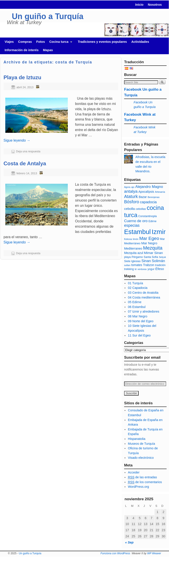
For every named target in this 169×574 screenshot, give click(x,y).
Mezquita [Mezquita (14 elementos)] (152, 248)
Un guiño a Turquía (47, 16)
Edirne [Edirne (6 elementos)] (152, 221)
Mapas (48, 50)
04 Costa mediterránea (144, 297)
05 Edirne (134, 302)
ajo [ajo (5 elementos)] (132, 187)
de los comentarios (145, 482)
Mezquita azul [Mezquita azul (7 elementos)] (133, 253)
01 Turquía (135, 283)
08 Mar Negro (137, 316)
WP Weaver (154, 553)
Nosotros (155, 4)
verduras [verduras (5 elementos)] (142, 269)
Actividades (140, 41)
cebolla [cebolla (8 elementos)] (129, 209)
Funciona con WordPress (115, 553)
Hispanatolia (136, 439)
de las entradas (142, 477)
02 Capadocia (137, 288)
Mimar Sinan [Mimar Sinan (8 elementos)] (153, 253)
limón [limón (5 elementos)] (135, 239)
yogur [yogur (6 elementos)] (150, 269)
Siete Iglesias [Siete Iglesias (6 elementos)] (132, 261)
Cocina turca (59, 43)
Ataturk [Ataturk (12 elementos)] (131, 196)
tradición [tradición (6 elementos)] (160, 265)
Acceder (134, 472)
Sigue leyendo (17, 140)
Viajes (9, 41)
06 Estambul (136, 307)
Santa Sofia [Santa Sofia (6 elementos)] (151, 257)
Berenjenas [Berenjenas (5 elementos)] (154, 197)
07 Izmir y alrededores (143, 311)
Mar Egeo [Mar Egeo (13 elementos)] (149, 238)
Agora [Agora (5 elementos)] (127, 187)
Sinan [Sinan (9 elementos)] (146, 261)
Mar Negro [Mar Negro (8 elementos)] (149, 243)
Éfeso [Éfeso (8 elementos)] (159, 269)
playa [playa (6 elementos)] (127, 257)
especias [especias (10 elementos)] (132, 225)
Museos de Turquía (141, 443)
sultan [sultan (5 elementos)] (127, 265)
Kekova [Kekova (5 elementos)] (128, 239)
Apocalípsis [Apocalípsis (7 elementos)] (146, 191)
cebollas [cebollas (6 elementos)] (141, 209)
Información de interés (22, 50)
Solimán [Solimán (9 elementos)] (158, 261)
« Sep (129, 542)
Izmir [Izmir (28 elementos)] (159, 231)
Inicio (139, 4)
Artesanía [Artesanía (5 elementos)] (160, 192)
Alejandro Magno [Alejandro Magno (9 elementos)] (149, 187)
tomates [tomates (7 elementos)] (136, 265)
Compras (25, 41)
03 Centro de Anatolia (143, 292)
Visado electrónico (141, 457)
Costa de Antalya (25, 163)
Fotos (40, 41)
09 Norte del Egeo (140, 321)
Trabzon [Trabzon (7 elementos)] (148, 265)
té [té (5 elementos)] (136, 269)
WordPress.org (138, 486)
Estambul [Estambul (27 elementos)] (137, 231)
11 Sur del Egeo (139, 335)
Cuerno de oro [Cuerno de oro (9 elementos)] (136, 221)
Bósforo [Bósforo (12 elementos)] (131, 201)
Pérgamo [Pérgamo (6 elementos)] (137, 257)
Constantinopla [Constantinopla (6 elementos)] (147, 216)
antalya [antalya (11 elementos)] (131, 191)
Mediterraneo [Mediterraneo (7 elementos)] (133, 248)
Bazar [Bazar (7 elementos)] (143, 197)
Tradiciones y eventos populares (102, 41)
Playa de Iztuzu (22, 77)
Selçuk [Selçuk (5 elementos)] (162, 257)
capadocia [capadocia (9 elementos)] (148, 202)
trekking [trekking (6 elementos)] (129, 269)
